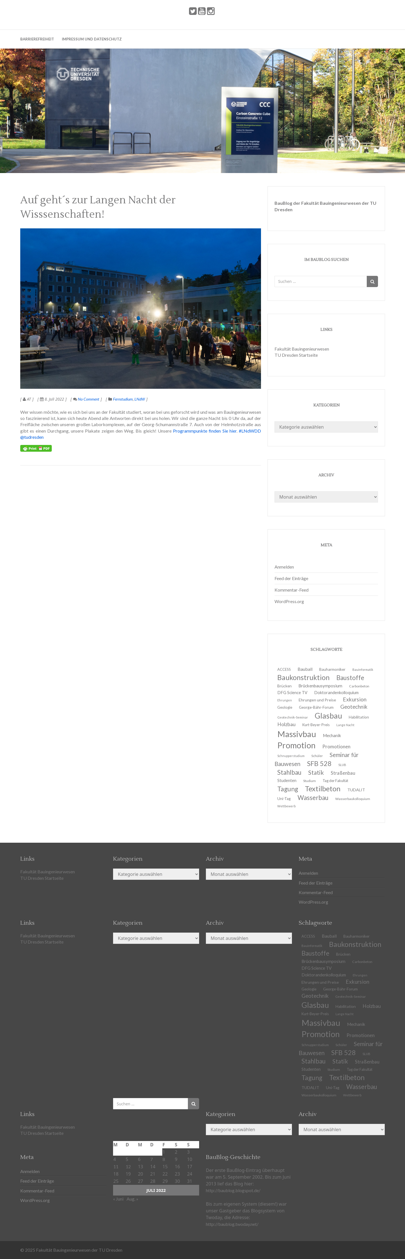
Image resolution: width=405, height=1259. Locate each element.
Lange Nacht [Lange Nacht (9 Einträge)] (345, 725)
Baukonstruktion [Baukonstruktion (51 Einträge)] (355, 944)
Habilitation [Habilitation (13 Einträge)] (359, 717)
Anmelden (284, 566)
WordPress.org (289, 601)
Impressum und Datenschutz (92, 39)
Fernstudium (123, 399)
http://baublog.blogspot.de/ (233, 1190)
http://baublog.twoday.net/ (232, 1224)
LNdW (139, 399)
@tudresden (32, 437)
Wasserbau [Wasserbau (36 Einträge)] (313, 797)
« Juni (118, 1198)
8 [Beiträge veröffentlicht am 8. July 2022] (164, 1159)
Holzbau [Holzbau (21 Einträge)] (372, 1006)
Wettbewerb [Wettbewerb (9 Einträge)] (286, 806)
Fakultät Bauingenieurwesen (301, 348)
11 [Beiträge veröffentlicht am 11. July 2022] (115, 1166)
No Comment (86, 399)
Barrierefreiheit (37, 39)
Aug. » (132, 1198)
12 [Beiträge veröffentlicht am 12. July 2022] (128, 1166)
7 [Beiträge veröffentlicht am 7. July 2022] (151, 1159)
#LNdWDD (250, 430)
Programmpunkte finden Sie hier (205, 430)
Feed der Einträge (291, 578)
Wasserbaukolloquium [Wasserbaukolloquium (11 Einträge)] (352, 799)
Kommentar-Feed (291, 589)
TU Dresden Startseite (296, 355)
